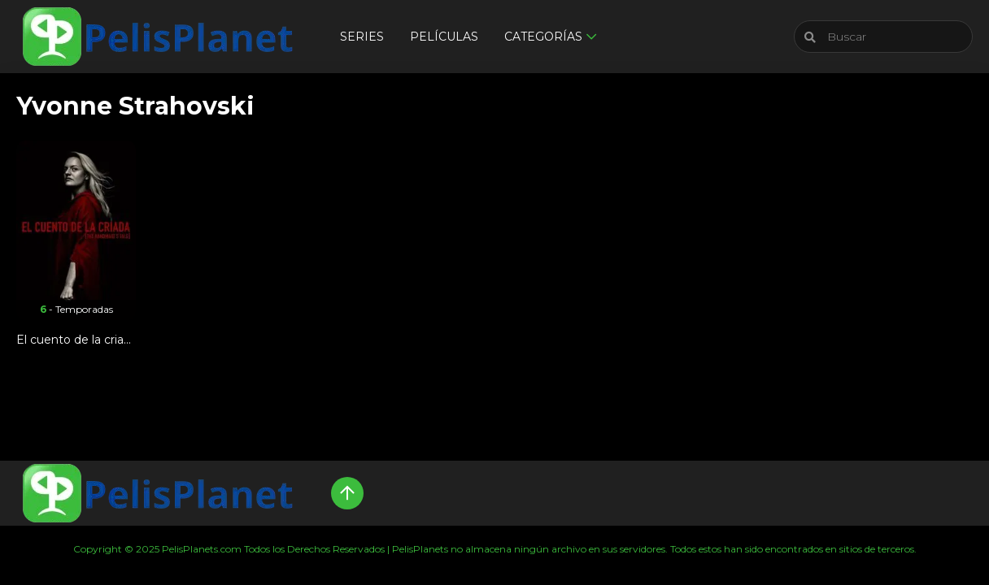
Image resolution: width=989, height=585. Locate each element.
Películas (444, 36)
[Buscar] (883, 36)
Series (362, 36)
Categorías (543, 36)
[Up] (347, 493)
